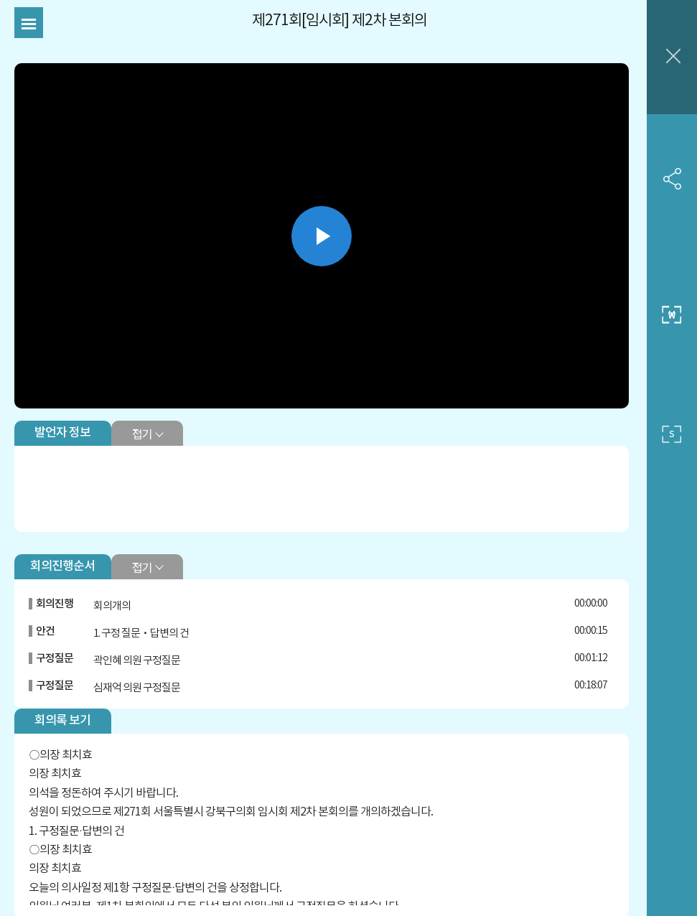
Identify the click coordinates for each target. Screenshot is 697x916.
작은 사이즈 (672, 434)
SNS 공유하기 (672, 179)
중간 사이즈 (672, 315)
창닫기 (672, 57)
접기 (141, 433)
